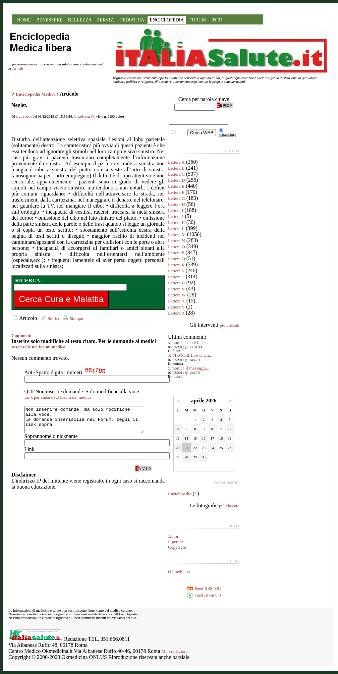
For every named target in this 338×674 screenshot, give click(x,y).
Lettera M (177, 234)
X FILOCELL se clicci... (190, 355)
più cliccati (229, 325)
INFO (216, 19)
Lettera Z (176, 313)
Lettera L (176, 228)
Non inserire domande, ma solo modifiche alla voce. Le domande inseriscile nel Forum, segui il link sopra (91, 422)
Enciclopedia (179, 493)
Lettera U (176, 282)
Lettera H (176, 204)
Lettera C (176, 174)
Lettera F (176, 192)
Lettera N (86, 116)
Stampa (72, 318)
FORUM (197, 19)
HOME (24, 19)
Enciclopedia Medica (36, 94)
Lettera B (176, 168)
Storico (50, 318)
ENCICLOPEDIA (167, 19)
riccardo (23, 116)
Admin (18, 68)
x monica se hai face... (188, 342)
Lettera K (176, 222)
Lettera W (177, 294)
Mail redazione (175, 651)
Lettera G (176, 198)
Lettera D (176, 180)
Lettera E (176, 186)
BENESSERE (49, 19)
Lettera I (175, 210)
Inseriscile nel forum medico (38, 346)
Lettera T (176, 276)
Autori (174, 536)
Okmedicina (179, 571)
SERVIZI (106, 19)
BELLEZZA (80, 19)
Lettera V (176, 288)
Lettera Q (176, 258)
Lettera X (176, 300)
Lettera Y (176, 307)
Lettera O (176, 246)
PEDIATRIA (132, 19)
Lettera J (175, 216)
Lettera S (176, 270)
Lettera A (176, 162)
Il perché (176, 541)
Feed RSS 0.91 (203, 588)
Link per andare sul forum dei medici (57, 397)
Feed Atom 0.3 (203, 595)
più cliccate (229, 505)
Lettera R (176, 264)
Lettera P (176, 252)
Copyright (177, 547)
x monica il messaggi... (188, 368)
